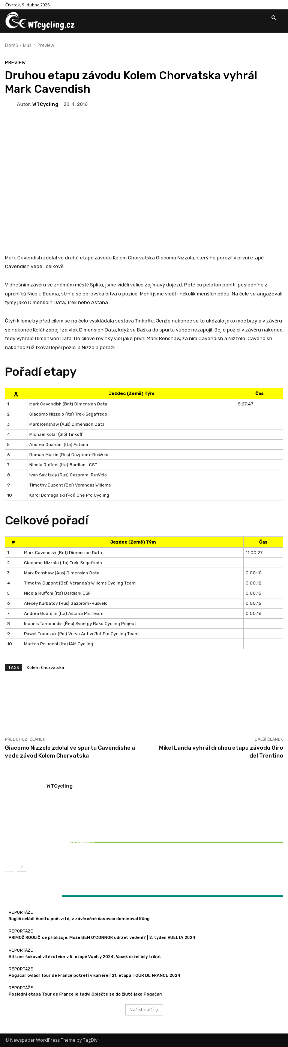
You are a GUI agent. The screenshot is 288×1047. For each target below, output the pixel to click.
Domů (11, 45)
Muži (28, 45)
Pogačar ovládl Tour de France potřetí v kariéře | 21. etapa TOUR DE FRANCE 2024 (94, 975)
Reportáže (50, 837)
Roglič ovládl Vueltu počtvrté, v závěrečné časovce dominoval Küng (79, 918)
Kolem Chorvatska (45, 667)
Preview (46, 45)
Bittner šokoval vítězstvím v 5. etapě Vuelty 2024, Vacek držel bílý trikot (51, 846)
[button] (274, 18)
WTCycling (45, 104)
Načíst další (144, 1009)
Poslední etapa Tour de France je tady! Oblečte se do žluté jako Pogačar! (85, 994)
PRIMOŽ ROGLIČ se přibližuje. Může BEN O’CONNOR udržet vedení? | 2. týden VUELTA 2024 (102, 937)
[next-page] (21, 867)
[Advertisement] (144, 193)
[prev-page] (9, 867)
